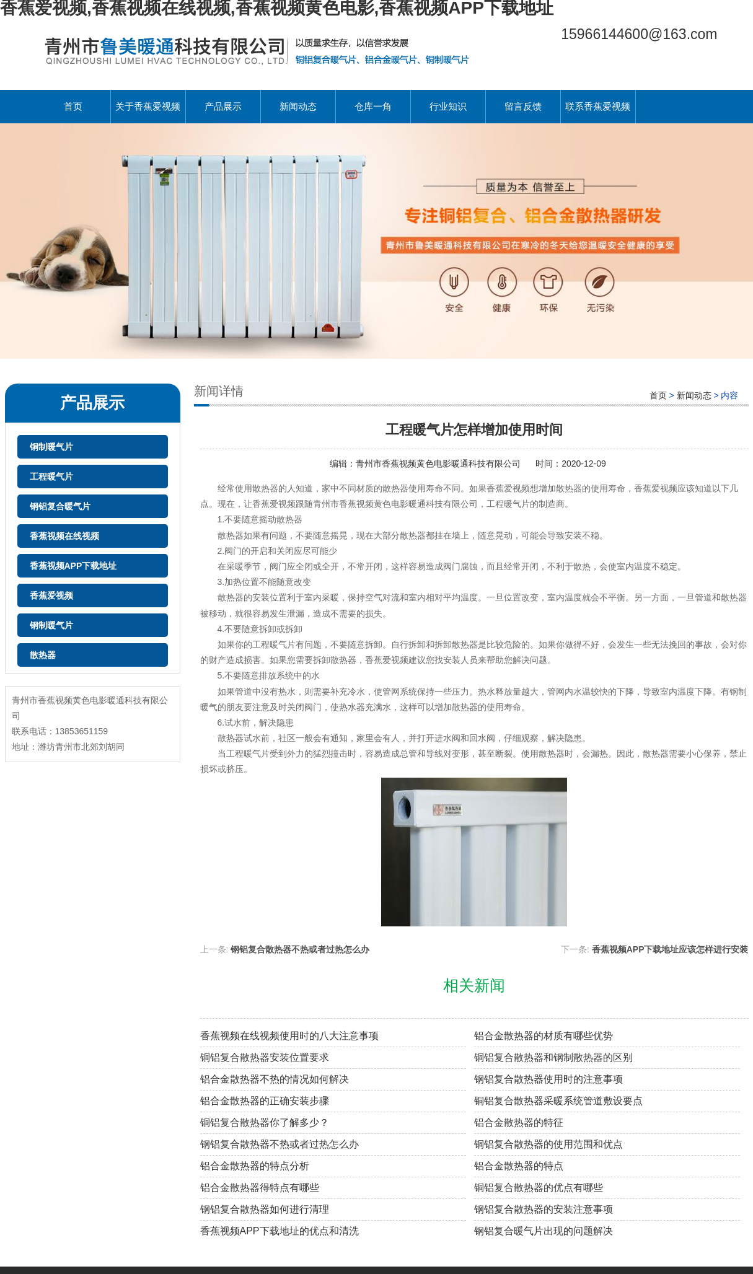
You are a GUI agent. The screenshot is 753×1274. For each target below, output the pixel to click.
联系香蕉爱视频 (597, 106)
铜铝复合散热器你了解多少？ (264, 1122)
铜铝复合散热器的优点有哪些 (538, 1187)
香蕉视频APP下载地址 (73, 566)
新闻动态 (298, 106)
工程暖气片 (51, 476)
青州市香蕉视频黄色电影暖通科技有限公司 (439, 463)
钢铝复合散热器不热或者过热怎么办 (300, 949)
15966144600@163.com (639, 34)
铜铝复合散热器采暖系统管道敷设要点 (558, 1101)
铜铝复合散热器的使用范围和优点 (548, 1144)
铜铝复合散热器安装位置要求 (264, 1057)
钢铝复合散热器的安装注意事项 (543, 1209)
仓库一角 (373, 106)
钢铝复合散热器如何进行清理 (264, 1209)
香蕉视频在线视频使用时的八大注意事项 (289, 1035)
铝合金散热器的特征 (518, 1122)
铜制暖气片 (51, 447)
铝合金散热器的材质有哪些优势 (543, 1035)
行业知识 (448, 106)
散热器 (43, 655)
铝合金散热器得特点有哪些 (259, 1187)
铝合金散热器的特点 (518, 1166)
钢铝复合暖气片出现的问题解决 (543, 1231)
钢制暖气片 (51, 625)
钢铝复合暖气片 (60, 506)
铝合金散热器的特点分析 (254, 1166)
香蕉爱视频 (51, 595)
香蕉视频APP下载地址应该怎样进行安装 (670, 949)
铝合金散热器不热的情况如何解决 (274, 1079)
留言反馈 (523, 106)
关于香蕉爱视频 (147, 106)
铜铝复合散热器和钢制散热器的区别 (553, 1057)
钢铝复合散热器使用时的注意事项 (548, 1079)
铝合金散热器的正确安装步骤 (264, 1101)
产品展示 (223, 106)
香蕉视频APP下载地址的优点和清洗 (279, 1231)
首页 (73, 106)
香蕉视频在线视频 (64, 536)
